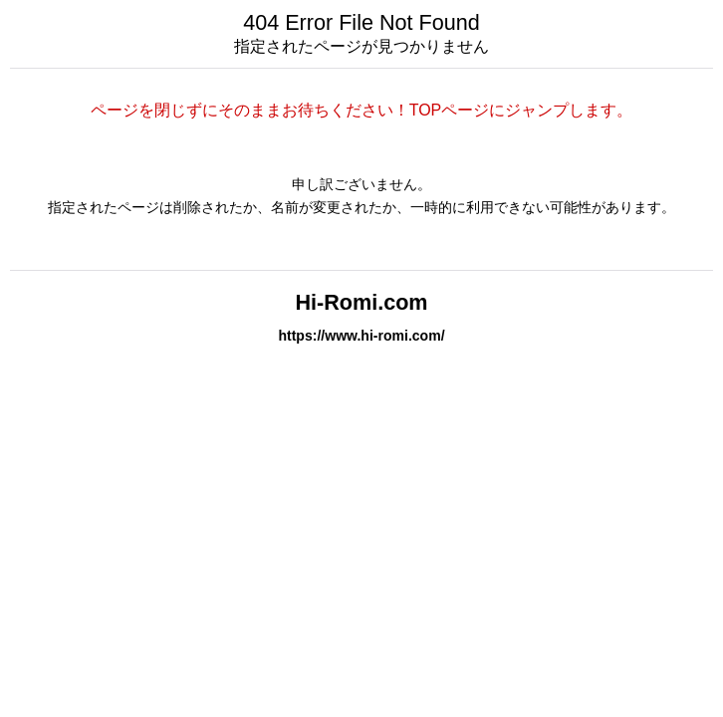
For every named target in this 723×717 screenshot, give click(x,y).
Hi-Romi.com (361, 302)
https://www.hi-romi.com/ (361, 336)
